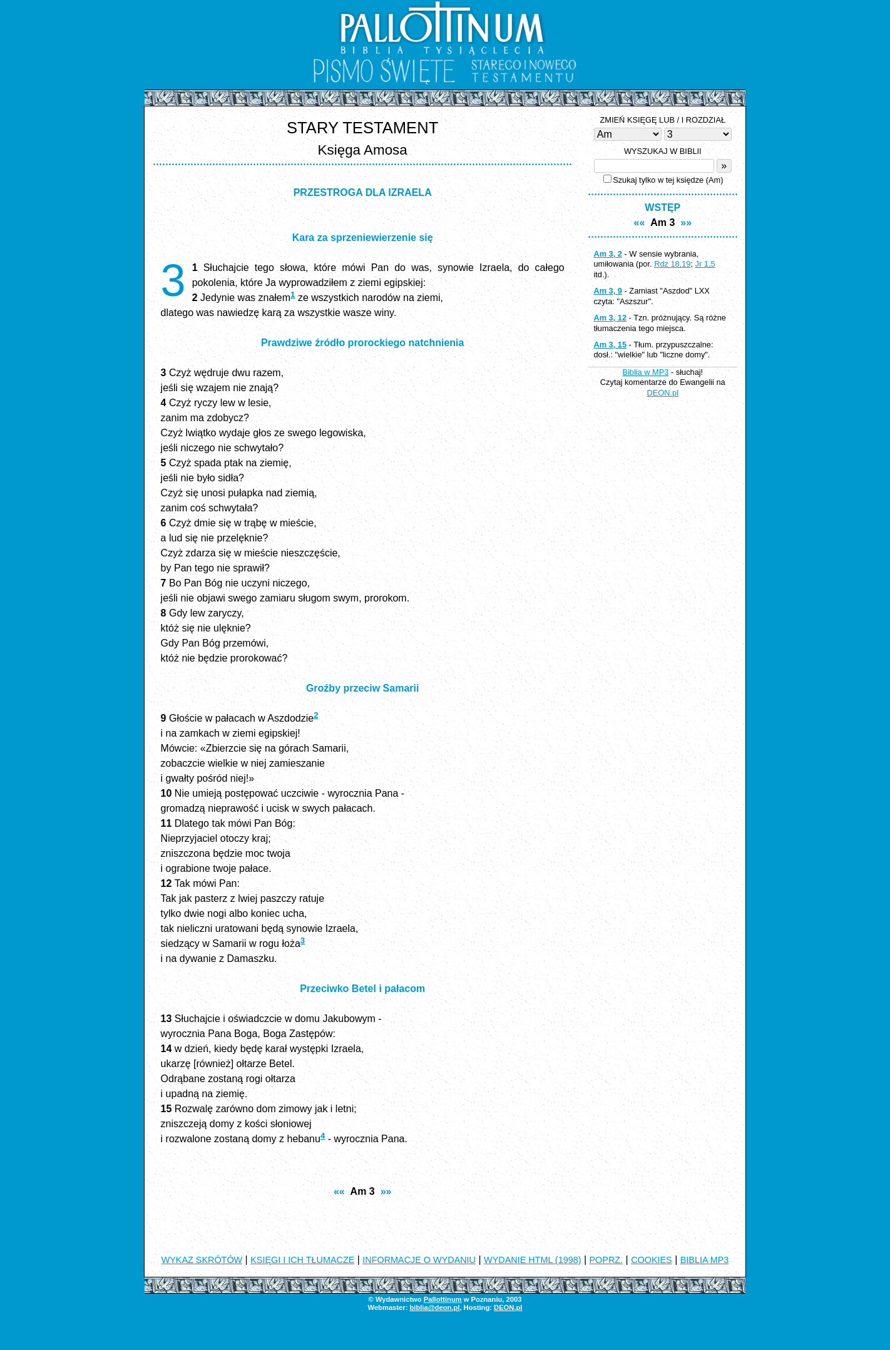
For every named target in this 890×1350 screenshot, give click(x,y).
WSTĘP (662, 207)
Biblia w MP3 (645, 372)
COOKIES (651, 1260)
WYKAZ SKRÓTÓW (202, 1260)
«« (339, 1191)
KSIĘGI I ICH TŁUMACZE (302, 1260)
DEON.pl (663, 392)
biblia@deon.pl (434, 1307)
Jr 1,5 (705, 263)
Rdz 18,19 (672, 263)
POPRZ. (606, 1260)
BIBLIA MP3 (704, 1260)
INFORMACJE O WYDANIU (419, 1260)
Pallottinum (443, 1299)
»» (386, 1191)
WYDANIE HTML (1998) (532, 1260)
